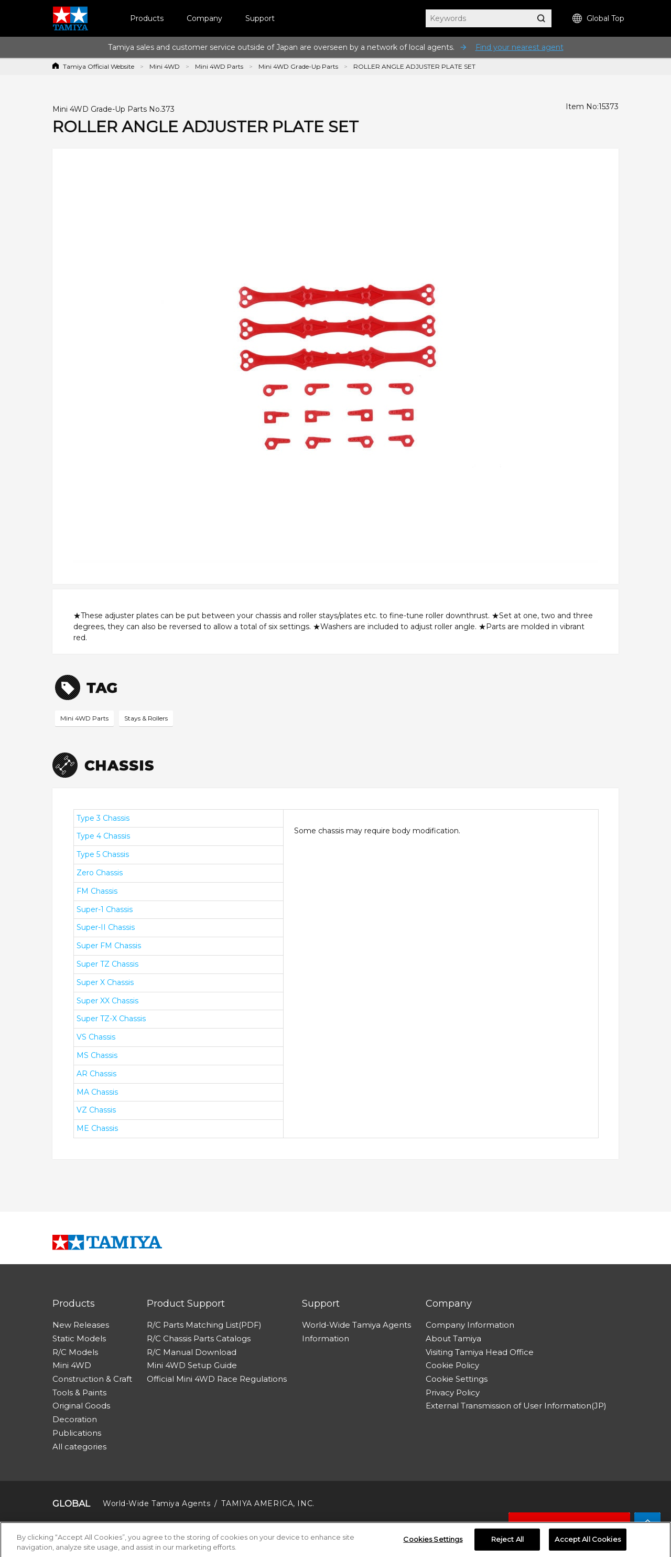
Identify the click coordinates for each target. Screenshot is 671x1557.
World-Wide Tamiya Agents (356, 1325)
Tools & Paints (79, 1392)
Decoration (74, 1419)
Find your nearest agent (519, 47)
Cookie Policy (452, 1365)
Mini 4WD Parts (219, 66)
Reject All (507, 1542)
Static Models (79, 1338)
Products (147, 18)
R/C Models (75, 1352)
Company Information (470, 1325)
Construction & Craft (92, 1379)
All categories (79, 1447)
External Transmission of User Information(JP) (516, 1406)
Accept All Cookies (587, 1542)
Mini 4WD (164, 66)
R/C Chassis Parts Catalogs (199, 1338)
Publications (76, 1433)
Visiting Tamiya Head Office (480, 1352)
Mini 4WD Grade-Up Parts (298, 66)
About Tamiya (453, 1338)
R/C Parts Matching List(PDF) (204, 1325)
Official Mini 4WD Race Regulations (217, 1379)
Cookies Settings (432, 1542)
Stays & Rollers (146, 718)
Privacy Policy (453, 1392)
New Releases (80, 1325)
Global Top (598, 19)
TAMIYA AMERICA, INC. (267, 1503)
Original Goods (81, 1406)
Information (325, 1338)
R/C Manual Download (191, 1352)
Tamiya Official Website (98, 66)
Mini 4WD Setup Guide (192, 1365)
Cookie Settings (457, 1379)
